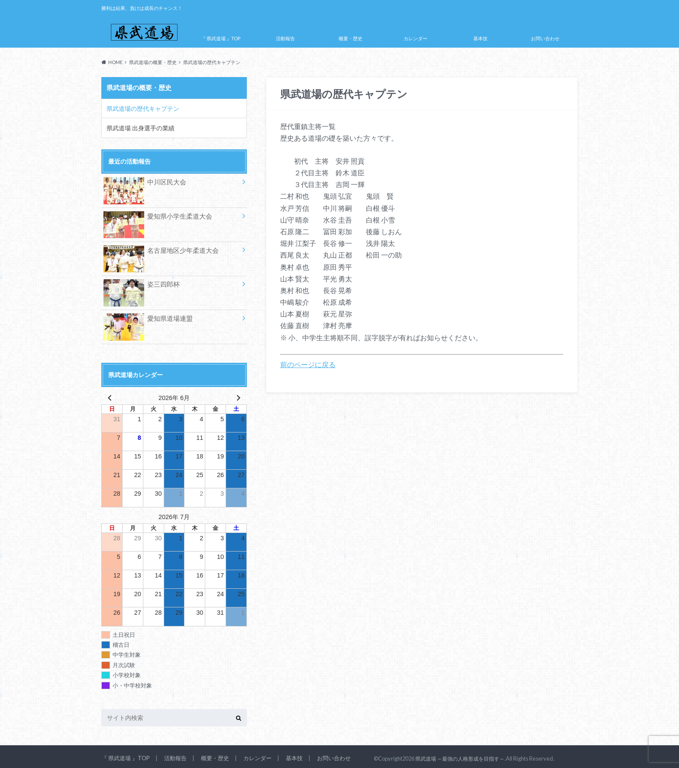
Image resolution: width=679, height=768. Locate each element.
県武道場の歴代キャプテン (140, 106)
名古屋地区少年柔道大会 (158, 248)
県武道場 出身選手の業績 (137, 125)
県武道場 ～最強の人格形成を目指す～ (463, 755)
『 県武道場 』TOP (220, 38)
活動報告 (285, 38)
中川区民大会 (143, 180)
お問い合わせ (545, 38)
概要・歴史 (350, 38)
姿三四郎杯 (140, 282)
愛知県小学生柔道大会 (155, 214)
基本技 (480, 38)
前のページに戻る (308, 364)
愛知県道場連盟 (146, 316)
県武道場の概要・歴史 (139, 87)
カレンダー (415, 38)
